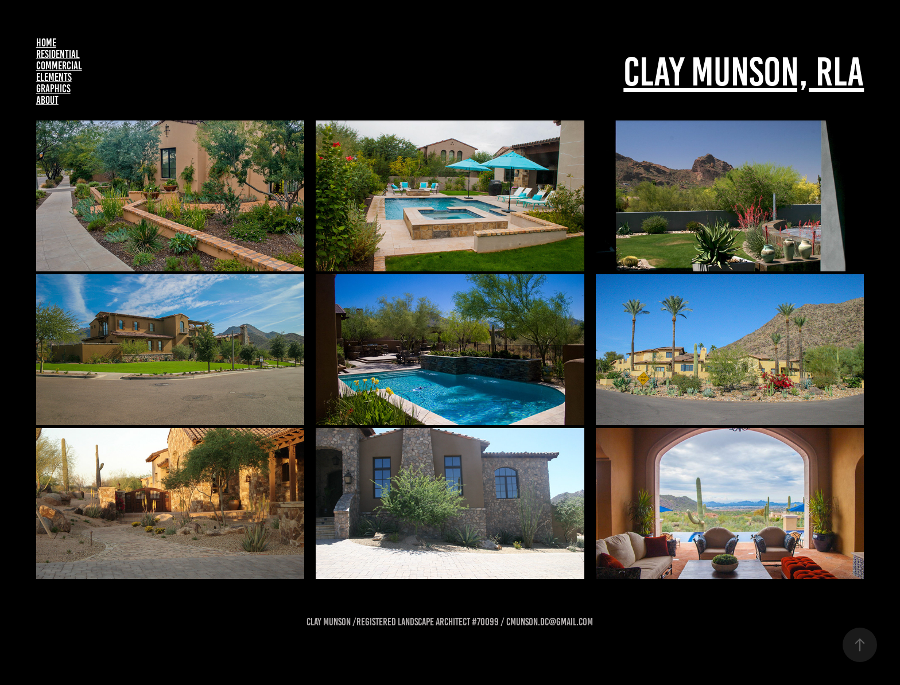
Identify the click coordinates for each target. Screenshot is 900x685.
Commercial (59, 66)
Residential (58, 54)
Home (46, 43)
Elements (54, 77)
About (47, 100)
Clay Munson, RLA (743, 72)
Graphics (53, 89)
